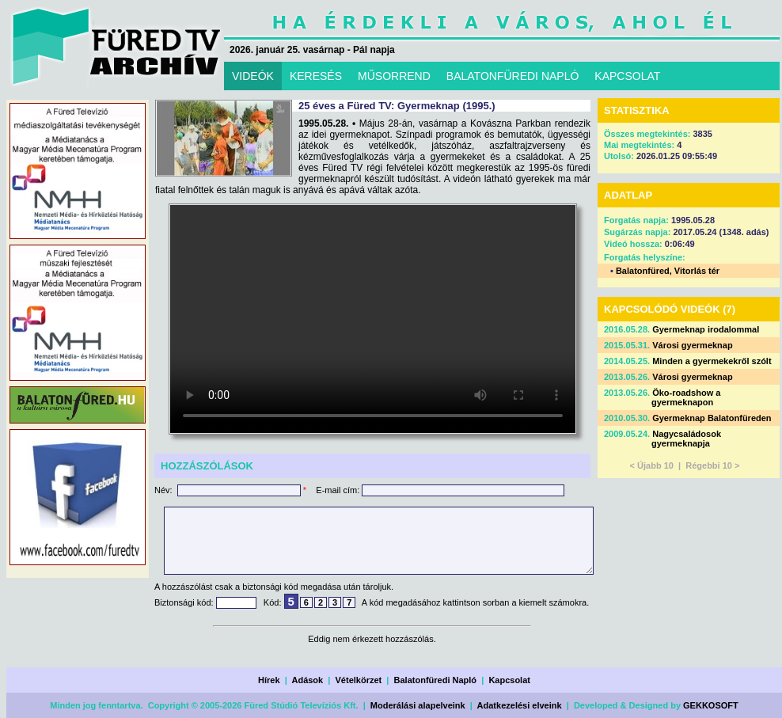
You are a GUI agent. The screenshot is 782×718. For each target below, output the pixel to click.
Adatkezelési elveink (519, 705)
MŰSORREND (394, 76)
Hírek (269, 680)
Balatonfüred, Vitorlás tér (667, 270)
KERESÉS (316, 76)
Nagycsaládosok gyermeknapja (686, 438)
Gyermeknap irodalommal (705, 329)
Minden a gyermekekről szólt (711, 361)
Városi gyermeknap (692, 345)
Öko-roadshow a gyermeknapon (685, 397)
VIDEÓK (253, 76)
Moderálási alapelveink (417, 705)
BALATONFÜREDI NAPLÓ (512, 76)
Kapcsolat (509, 680)
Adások (307, 680)
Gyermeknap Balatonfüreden (711, 418)
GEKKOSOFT (710, 705)
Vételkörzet (359, 680)
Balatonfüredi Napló (435, 680)
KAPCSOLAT (627, 76)
